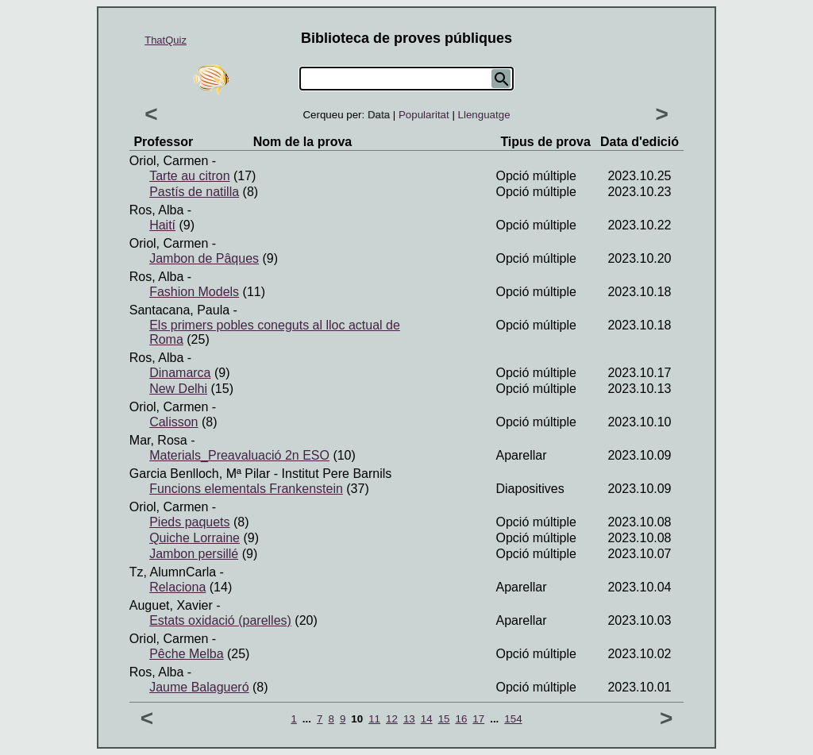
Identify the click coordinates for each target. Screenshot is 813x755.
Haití (162, 225)
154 (513, 719)
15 (444, 719)
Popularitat (424, 115)
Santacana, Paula (179, 310)
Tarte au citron (189, 176)
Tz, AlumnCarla (172, 572)
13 (409, 719)
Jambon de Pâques (204, 258)
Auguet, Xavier (171, 605)
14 (427, 719)
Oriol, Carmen (169, 161)
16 (461, 719)
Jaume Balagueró (199, 687)
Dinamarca (179, 372)
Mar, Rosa (158, 440)
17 (478, 719)
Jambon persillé (193, 553)
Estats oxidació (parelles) (220, 620)
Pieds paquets (189, 522)
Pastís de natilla (194, 191)
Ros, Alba (156, 210)
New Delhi (178, 388)
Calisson (173, 422)
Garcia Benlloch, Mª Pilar (200, 473)
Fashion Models (194, 292)
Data (379, 115)
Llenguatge (484, 115)
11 (374, 719)
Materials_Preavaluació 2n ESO (239, 455)
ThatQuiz (165, 40)
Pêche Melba (186, 654)
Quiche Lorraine (194, 538)
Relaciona (177, 587)
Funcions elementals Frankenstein (246, 488)
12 (392, 719)
